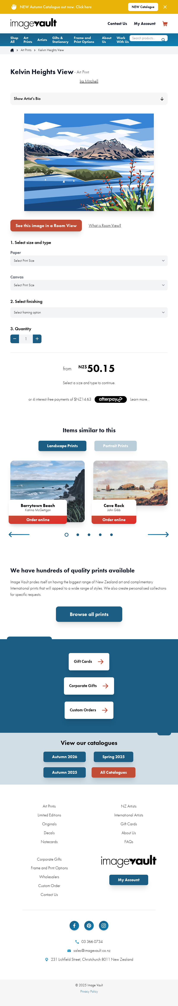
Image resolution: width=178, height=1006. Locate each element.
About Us (106, 40)
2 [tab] (77, 534)
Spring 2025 (113, 756)
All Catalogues (113, 772)
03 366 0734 (89, 941)
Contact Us (117, 23)
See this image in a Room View (46, 225)
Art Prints (28, 40)
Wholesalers (49, 876)
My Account (145, 23)
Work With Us (123, 40)
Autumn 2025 (64, 772)
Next (158, 534)
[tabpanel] (47, 491)
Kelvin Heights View (51, 50)
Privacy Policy (89, 991)
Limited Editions (49, 815)
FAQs (128, 841)
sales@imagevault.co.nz (89, 950)
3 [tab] (89, 534)
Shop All (14, 40)
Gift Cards (129, 824)
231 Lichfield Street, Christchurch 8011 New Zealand (89, 959)
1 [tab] (66, 535)
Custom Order (49, 885)
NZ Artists (129, 806)
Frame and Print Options (84, 40)
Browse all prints (89, 614)
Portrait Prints (115, 446)
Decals (49, 832)
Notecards (49, 841)
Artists (42, 39)
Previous (19, 534)
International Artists (128, 815)
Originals (49, 824)
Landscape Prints (62, 446)
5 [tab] (111, 534)
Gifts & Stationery (60, 40)
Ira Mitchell (89, 81)
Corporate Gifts (49, 859)
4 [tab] (100, 534)
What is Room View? (105, 225)
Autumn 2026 (64, 756)
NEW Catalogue (143, 7)
